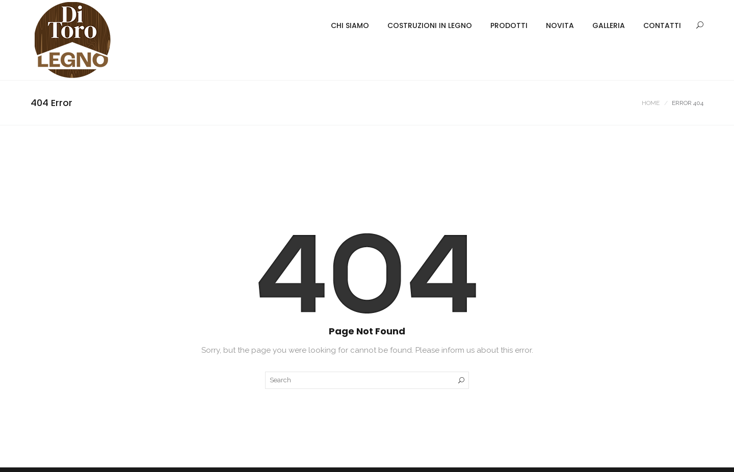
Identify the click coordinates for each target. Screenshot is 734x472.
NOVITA (560, 25)
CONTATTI (662, 25)
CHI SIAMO (350, 25)
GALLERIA (608, 25)
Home (651, 103)
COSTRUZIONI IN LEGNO (429, 25)
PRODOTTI (509, 25)
